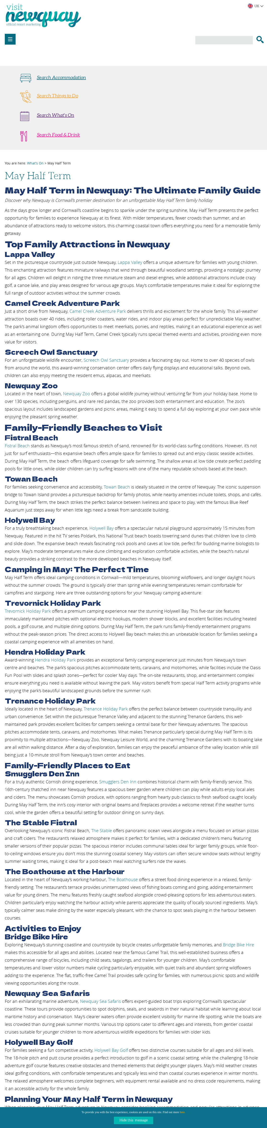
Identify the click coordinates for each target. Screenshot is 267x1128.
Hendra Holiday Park (55, 660)
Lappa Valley (130, 262)
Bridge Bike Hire (238, 945)
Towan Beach (117, 487)
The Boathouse (123, 879)
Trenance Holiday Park (106, 709)
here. (183, 1112)
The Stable (101, 830)
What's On (35, 163)
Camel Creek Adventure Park (98, 311)
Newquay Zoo (76, 393)
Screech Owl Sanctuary (106, 360)
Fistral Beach (17, 445)
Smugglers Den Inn (117, 782)
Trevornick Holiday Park (28, 611)
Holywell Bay (101, 528)
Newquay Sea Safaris (100, 1001)
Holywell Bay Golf (111, 1050)
